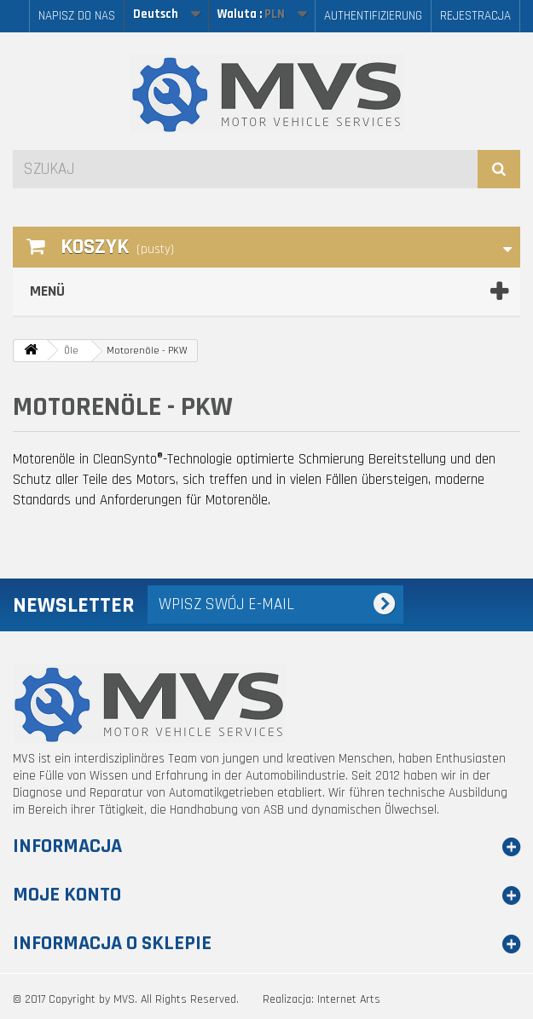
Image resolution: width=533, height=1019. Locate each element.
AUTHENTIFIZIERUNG (373, 16)
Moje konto (67, 894)
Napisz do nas (76, 16)
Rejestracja (475, 16)
